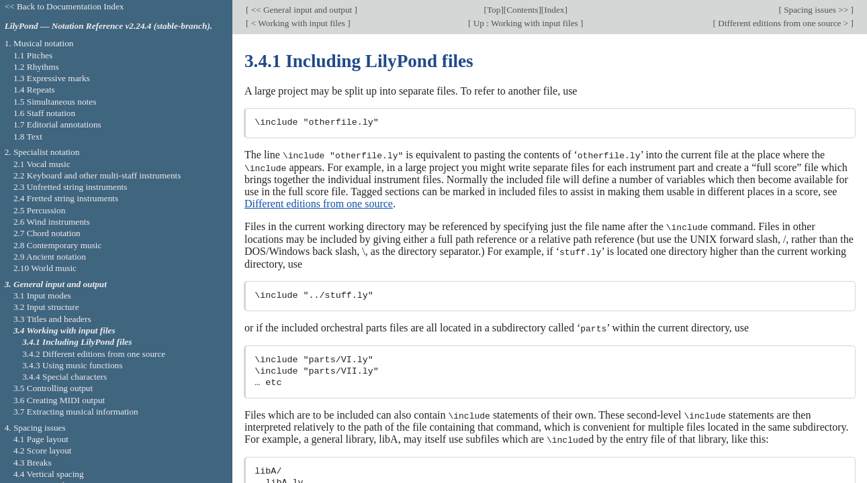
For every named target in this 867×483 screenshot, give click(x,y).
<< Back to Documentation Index (64, 6)
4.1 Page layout (41, 439)
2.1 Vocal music (42, 164)
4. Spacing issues (35, 428)
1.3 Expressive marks (51, 78)
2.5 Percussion (39, 210)
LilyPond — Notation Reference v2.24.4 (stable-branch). (109, 26)
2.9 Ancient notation (49, 257)
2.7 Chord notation (47, 233)
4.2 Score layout (42, 450)
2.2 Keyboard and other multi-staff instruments (97, 175)
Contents (522, 10)
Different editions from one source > (783, 23)
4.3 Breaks (32, 463)
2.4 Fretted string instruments (65, 198)
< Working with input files (297, 23)
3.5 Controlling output (53, 388)
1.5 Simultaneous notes (54, 102)
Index (554, 10)
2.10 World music (45, 268)
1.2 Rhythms (36, 67)
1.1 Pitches (32, 55)
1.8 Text (27, 136)
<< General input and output (301, 10)
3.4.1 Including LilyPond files (77, 342)
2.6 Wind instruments (51, 222)
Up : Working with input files (525, 23)
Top (493, 10)
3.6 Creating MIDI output (59, 400)
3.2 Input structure (46, 307)
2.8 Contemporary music (57, 245)
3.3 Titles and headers (52, 319)
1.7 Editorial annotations (57, 124)
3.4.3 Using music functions (72, 365)
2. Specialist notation (42, 152)
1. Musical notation (39, 43)
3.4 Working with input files (64, 330)
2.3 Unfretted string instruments (70, 187)
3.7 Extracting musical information (75, 412)
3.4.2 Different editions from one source (93, 354)
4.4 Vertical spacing (48, 474)
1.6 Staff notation (44, 113)
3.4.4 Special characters (64, 377)
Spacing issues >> (816, 10)
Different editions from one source (318, 203)
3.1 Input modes (42, 295)
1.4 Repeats (34, 90)
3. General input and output (56, 284)
